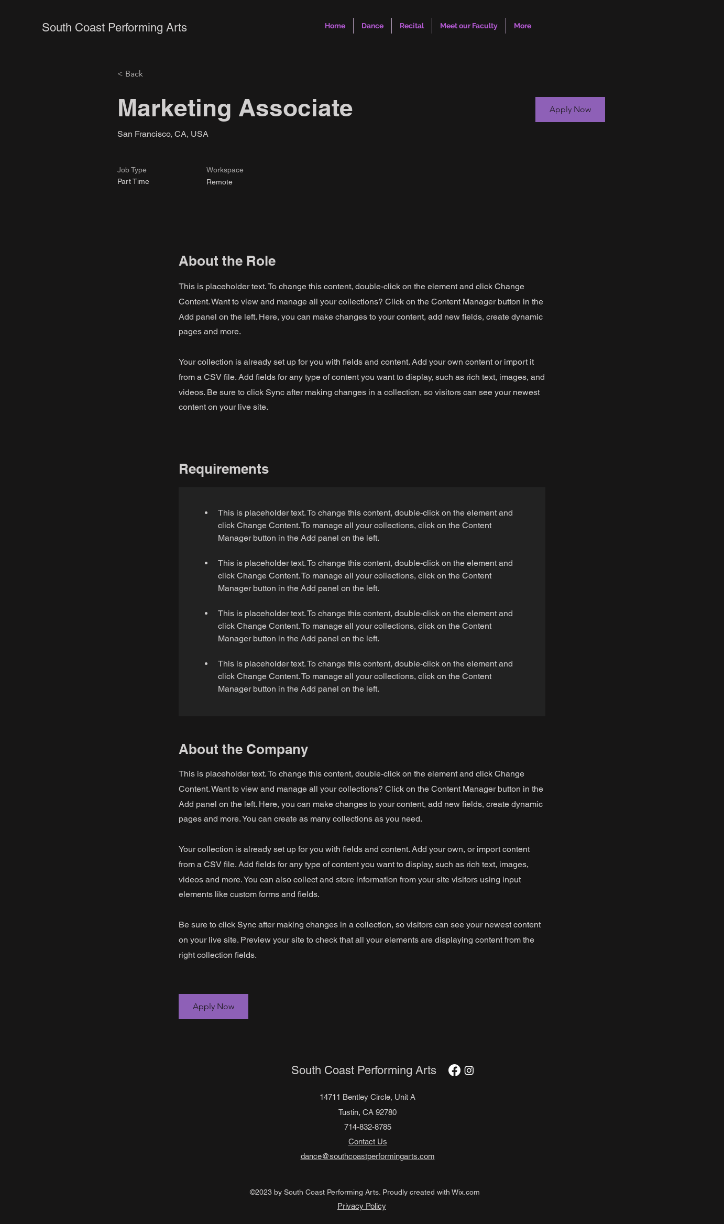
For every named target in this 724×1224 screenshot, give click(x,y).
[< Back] (154, 74)
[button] (372, 26)
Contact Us (367, 1141)
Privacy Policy (361, 1205)
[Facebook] (454, 1070)
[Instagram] (469, 1070)
